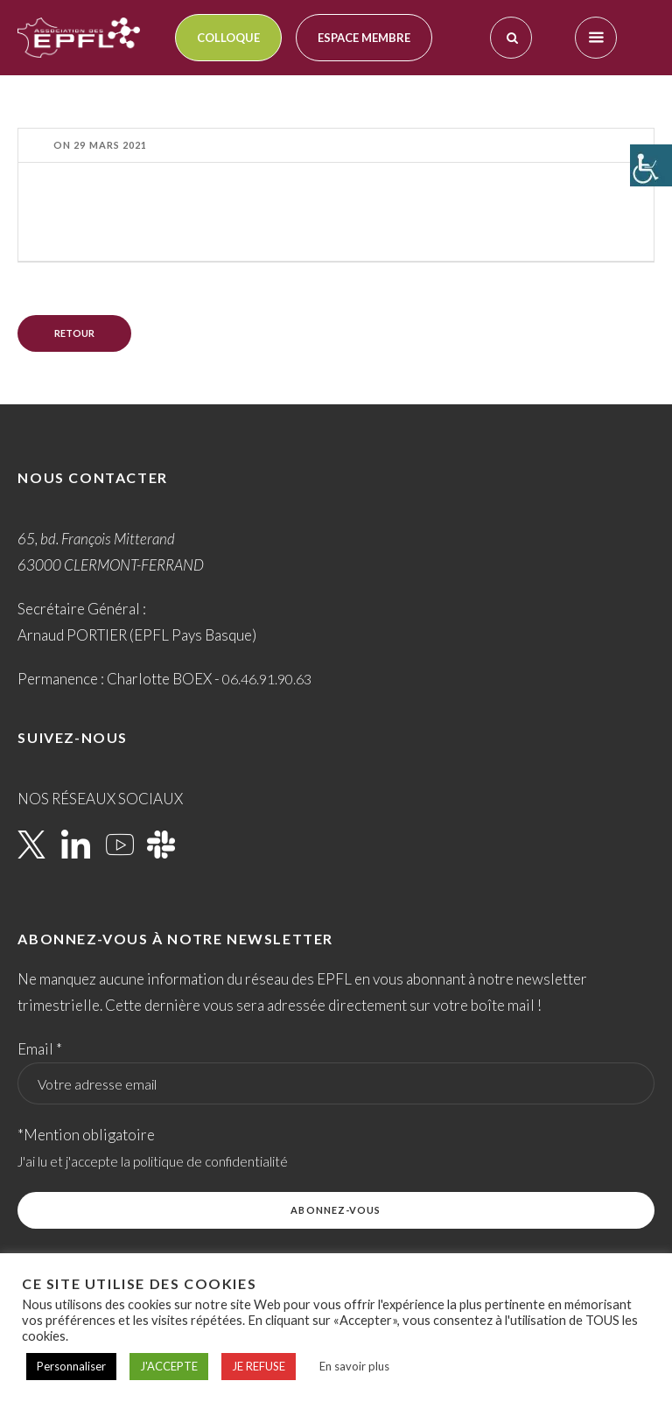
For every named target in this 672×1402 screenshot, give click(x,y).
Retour (74, 333)
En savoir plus (354, 1366)
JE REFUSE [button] (258, 1366)
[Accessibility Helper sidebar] (651, 165)
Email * (40, 1049)
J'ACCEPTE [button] (169, 1366)
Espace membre (364, 38)
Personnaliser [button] (71, 1366)
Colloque (228, 38)
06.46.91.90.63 (267, 678)
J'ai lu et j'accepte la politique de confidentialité (153, 1161)
